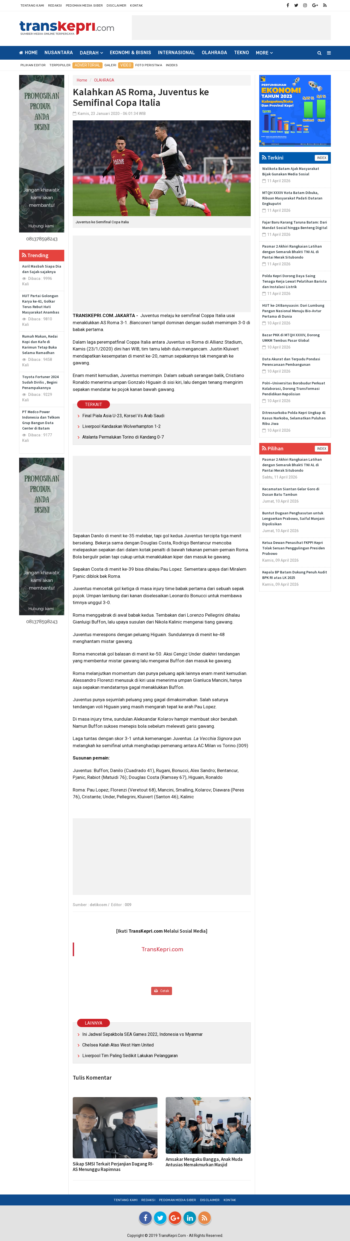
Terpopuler (60, 65)
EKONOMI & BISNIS (130, 52)
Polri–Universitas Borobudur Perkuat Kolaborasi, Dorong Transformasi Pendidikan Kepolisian (293, 388)
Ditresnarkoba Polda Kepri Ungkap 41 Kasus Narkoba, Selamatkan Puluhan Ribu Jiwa (294, 418)
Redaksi (55, 5)
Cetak (161, 991)
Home (28, 52)
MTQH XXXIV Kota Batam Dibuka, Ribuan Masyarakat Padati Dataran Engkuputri (292, 198)
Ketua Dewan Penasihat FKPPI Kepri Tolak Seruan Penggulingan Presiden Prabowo (293, 548)
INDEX (321, 158)
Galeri (110, 65)
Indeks (172, 65)
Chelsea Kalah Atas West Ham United (118, 1045)
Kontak (136, 5)
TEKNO (241, 52)
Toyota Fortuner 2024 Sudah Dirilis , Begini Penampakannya (40, 382)
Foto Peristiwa (148, 65)
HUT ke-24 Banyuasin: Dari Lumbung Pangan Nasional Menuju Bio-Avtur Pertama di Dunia (293, 311)
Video (125, 65)
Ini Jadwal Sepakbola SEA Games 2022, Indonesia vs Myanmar (142, 1034)
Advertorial (87, 65)
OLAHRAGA (214, 52)
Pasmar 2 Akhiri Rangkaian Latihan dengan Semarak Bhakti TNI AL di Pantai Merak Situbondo (292, 252)
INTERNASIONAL (176, 52)
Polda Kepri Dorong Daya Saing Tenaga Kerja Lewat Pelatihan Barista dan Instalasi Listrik (294, 281)
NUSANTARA (59, 52)
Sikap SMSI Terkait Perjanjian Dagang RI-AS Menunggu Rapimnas (113, 1166)
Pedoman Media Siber (84, 5)
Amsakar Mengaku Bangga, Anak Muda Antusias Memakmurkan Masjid (204, 1162)
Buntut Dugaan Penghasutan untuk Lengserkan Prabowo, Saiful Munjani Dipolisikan (293, 518)
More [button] (262, 53)
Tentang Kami (32, 5)
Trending (35, 255)
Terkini (273, 157)
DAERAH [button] (89, 53)
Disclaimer (116, 5)
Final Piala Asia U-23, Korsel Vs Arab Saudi (123, 415)
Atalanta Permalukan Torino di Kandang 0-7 (123, 437)
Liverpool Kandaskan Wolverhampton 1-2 (121, 426)
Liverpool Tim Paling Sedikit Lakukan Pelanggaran (130, 1055)
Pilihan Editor (33, 65)
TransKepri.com (162, 949)
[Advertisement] (231, 27)
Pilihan (273, 448)
